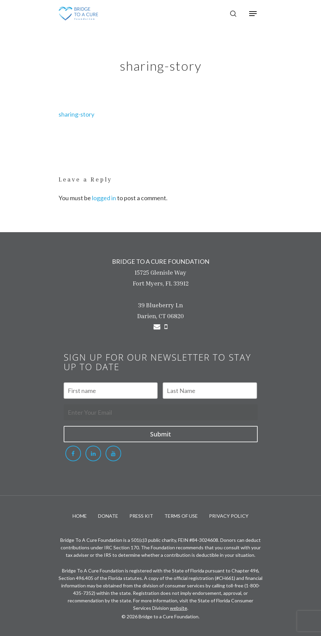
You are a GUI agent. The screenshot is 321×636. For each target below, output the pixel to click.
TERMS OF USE (181, 516)
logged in (104, 198)
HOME (80, 516)
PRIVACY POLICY (228, 516)
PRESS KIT (141, 516)
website (178, 608)
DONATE (108, 516)
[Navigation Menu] (253, 13)
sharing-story (76, 114)
